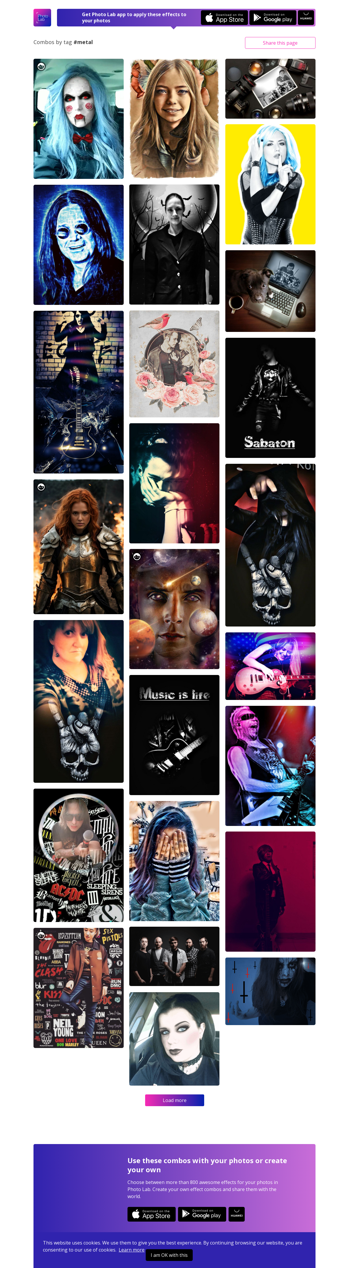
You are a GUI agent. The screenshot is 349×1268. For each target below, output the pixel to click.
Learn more (132, 1250)
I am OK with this (169, 1255)
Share (280, 43)
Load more (175, 1100)
